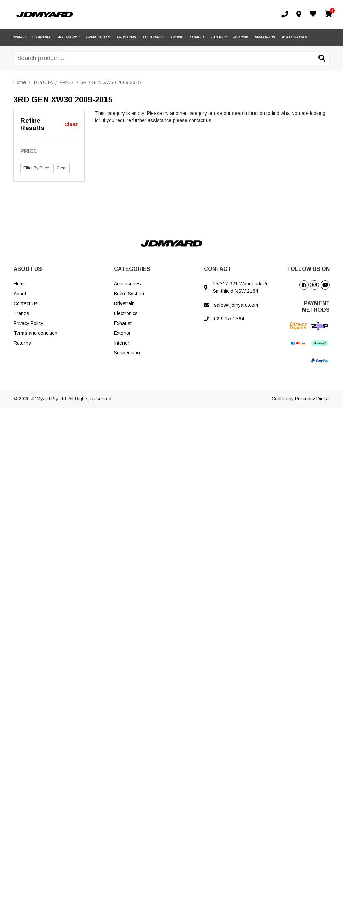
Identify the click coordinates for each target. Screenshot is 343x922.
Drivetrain (124, 303)
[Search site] (322, 58)
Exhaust (123, 323)
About (20, 293)
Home (20, 283)
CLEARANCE (41, 37)
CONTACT (217, 269)
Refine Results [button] (32, 124)
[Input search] (171, 58)
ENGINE (177, 37)
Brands (21, 313)
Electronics (126, 313)
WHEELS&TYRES (294, 37)
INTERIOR (240, 37)
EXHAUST (197, 37)
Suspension (127, 352)
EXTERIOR (219, 37)
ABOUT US (28, 269)
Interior (121, 343)
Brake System (129, 293)
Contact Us (26, 303)
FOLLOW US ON (308, 269)
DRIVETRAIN (126, 37)
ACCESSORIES (69, 37)
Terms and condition (36, 333)
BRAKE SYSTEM (98, 37)
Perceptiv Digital (312, 398)
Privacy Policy (28, 323)
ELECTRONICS (153, 37)
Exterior (122, 333)
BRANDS (19, 37)
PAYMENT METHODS (316, 306)
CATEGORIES (132, 269)
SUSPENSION (265, 37)
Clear (71, 124)
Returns (22, 343)
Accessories (127, 283)
